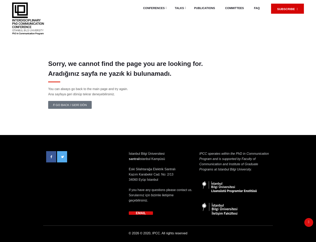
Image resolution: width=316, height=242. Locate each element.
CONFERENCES (154, 8)
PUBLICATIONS (204, 8)
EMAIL (141, 213)
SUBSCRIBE (287, 9)
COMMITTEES (234, 8)
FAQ (257, 8)
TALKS (179, 8)
